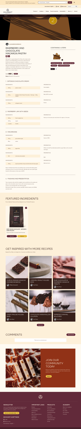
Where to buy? (35, 419)
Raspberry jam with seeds (69, 63)
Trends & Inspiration (54, 11)
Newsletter (34, 417)
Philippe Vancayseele (14, 284)
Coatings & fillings (51, 412)
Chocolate (49, 407)
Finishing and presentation (64, 65)
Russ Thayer (35, 284)
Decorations (50, 416)
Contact (75, 11)
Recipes (47, 11)
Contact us (34, 416)
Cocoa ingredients (51, 408)
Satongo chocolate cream (56, 63)
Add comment (71, 334)
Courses (64, 408)
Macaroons (54, 65)
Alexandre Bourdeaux (15, 44)
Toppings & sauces (51, 417)
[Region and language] (52, 2)
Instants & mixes (50, 419)
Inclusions (49, 414)
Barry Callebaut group (36, 414)
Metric (52, 68)
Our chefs (65, 410)
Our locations (66, 412)
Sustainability (35, 410)
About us (34, 412)
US (56, 68)
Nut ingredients (50, 410)
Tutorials (65, 414)
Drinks (48, 421)
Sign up (48, 376)
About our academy (67, 407)
